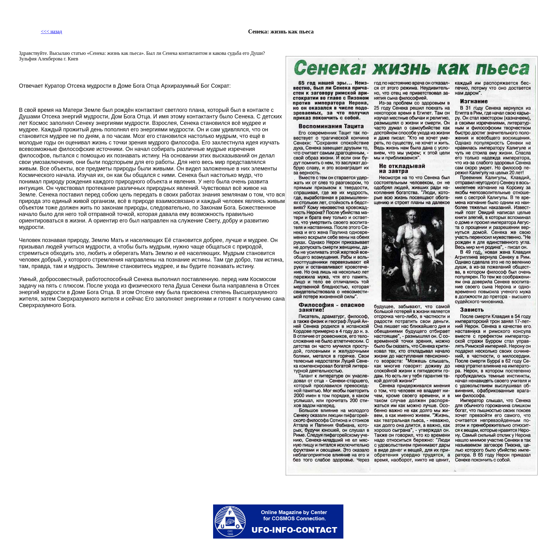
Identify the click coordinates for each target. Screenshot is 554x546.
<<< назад (51, 31)
